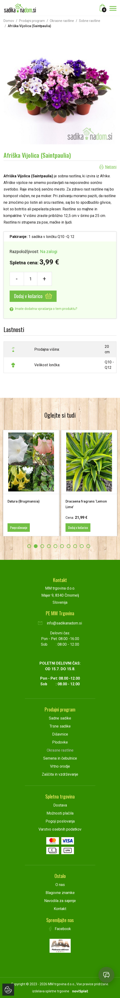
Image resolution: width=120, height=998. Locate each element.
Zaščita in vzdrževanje (60, 774)
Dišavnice (60, 734)
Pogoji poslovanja (60, 821)
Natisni (110, 167)
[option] (31, 483)
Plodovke (60, 742)
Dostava (60, 805)
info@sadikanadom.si (60, 623)
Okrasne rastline (62, 21)
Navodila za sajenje (60, 900)
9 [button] (82, 546)
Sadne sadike (60, 718)
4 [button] (49, 546)
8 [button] (75, 546)
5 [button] (55, 546)
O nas (60, 884)
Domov (9, 21)
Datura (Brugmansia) (24, 501)
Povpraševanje (18, 527)
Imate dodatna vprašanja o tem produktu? (43, 309)
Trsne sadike (60, 726)
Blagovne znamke (60, 892)
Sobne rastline (89, 21)
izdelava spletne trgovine (50, 991)
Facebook (60, 929)
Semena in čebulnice (60, 758)
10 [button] (88, 546)
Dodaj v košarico (33, 295)
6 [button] (62, 546)
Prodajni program (32, 21)
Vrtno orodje (60, 766)
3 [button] (42, 546)
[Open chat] (106, 975)
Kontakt (60, 909)
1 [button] (29, 546)
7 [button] (68, 546)
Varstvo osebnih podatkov (60, 829)
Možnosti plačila (60, 813)
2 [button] (36, 546)
